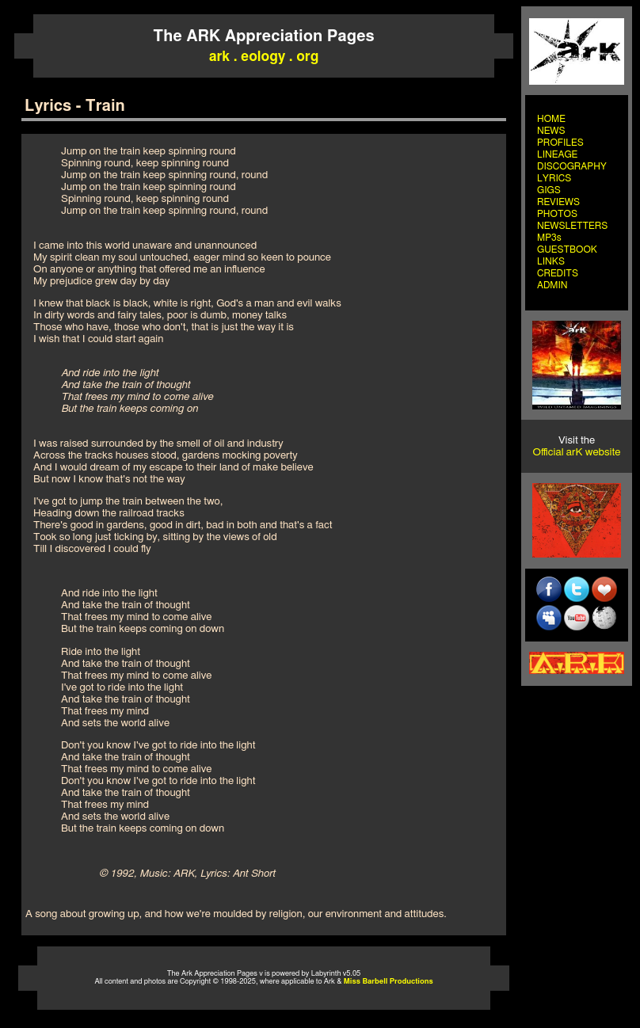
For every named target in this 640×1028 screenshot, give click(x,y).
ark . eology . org (264, 56)
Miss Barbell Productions (388, 981)
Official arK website (577, 452)
